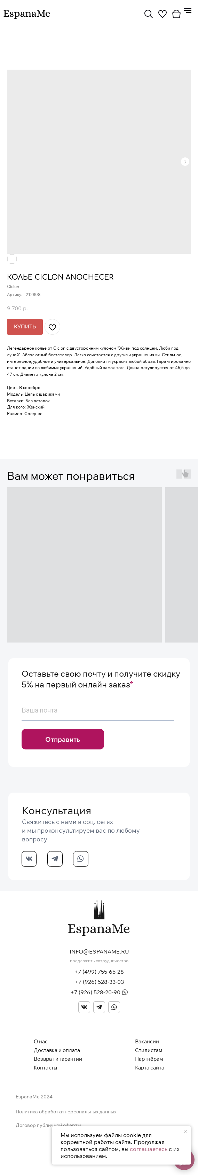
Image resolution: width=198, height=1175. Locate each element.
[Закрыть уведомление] (185, 1131)
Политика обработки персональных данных (66, 1111)
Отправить (62, 739)
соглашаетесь (148, 1148)
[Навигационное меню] (187, 10)
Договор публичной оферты (48, 1125)
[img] (148, 14)
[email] (98, 710)
